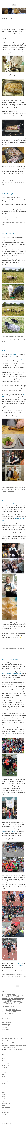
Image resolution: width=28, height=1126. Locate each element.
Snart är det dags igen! (7, 1022)
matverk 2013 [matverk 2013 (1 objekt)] (4, 1004)
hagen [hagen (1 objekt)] (6, 998)
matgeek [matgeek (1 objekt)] (3, 1003)
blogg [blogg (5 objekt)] (11, 996)
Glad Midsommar (8, 234)
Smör (4, 500)
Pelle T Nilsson (18, 965)
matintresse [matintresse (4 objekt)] (9, 1004)
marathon (8, 976)
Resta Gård (4, 1027)
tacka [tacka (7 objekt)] (14, 1011)
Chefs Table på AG (6, 1024)
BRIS (9, 733)
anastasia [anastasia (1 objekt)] (3, 996)
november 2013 (5, 1083)
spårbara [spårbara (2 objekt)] (4, 1011)
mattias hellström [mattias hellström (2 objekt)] (17, 1003)
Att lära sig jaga (7, 194)
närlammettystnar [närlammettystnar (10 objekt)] (9, 1006)
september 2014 (5, 1067)
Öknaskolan (19, 336)
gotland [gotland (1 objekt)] (3, 998)
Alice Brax (4, 1044)
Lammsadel (6, 26)
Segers (7, 51)
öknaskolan (10, 339)
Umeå (12, 33)
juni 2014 (4, 1071)
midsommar (4, 339)
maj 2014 (4, 1072)
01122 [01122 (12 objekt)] (4, 995)
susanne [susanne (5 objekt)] (9, 1011)
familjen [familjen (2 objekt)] (22, 996)
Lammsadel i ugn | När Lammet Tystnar (10, 1038)
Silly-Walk (14, 831)
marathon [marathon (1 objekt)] (19, 1002)
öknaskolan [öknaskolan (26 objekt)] (7, 1013)
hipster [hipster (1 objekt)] (9, 998)
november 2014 (5, 1065)
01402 (13, 338)
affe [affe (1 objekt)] (22, 995)
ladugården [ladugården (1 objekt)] (4, 1001)
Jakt (2, 1099)
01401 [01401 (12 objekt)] (9, 995)
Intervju (3, 1098)
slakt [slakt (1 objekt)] (25, 1009)
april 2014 (4, 1074)
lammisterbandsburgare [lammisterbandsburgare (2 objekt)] (18, 1001)
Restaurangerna (5, 1112)
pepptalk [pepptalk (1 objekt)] (3, 1009)
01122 (7, 338)
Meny (14, 4)
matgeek (8, 650)
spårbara (4, 491)
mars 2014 (4, 1076)
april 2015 (4, 1060)
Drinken (3, 1094)
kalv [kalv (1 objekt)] (22, 999)
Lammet (14, 336)
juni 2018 (4, 1058)
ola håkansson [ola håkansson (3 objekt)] (21, 1008)
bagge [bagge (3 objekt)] (7, 996)
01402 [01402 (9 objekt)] (14, 995)
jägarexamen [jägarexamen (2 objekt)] (18, 999)
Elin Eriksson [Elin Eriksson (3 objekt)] (16, 996)
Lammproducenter (16, 180)
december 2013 (5, 1081)
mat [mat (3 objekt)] (22, 1002)
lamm (9, 182)
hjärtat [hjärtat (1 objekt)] (12, 998)
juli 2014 (3, 1069)
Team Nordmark (18, 794)
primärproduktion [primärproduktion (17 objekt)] (13, 1009)
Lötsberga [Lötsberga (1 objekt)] (14, 1002)
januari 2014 (4, 1080)
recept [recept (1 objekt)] (22, 1009)
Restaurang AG (7, 351)
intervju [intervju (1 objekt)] (3, 999)
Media (3, 1105)
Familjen (14, 974)
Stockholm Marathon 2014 (11, 659)
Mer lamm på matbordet (17, 1049)
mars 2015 (4, 1062)
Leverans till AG (5, 1025)
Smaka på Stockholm (14, 504)
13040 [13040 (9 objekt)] (19, 995)
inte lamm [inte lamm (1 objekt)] (22, 998)
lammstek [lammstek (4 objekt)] (9, 1002)
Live (14, 1047)
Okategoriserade (16, 222)
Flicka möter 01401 (6, 1029)
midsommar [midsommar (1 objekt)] (9, 1004)
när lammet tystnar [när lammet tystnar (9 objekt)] (9, 1008)
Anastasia (4, 1092)
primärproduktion (15, 182)
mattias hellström (22, 338)
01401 (10, 338)
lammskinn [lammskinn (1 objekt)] (4, 1002)
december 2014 (5, 1063)
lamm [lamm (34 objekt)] (9, 1000)
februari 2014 (5, 1078)
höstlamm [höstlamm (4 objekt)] (17, 998)
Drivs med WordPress (6, 1123)
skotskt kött (13, 356)
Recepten (23, 180)
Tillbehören (19, 648)
